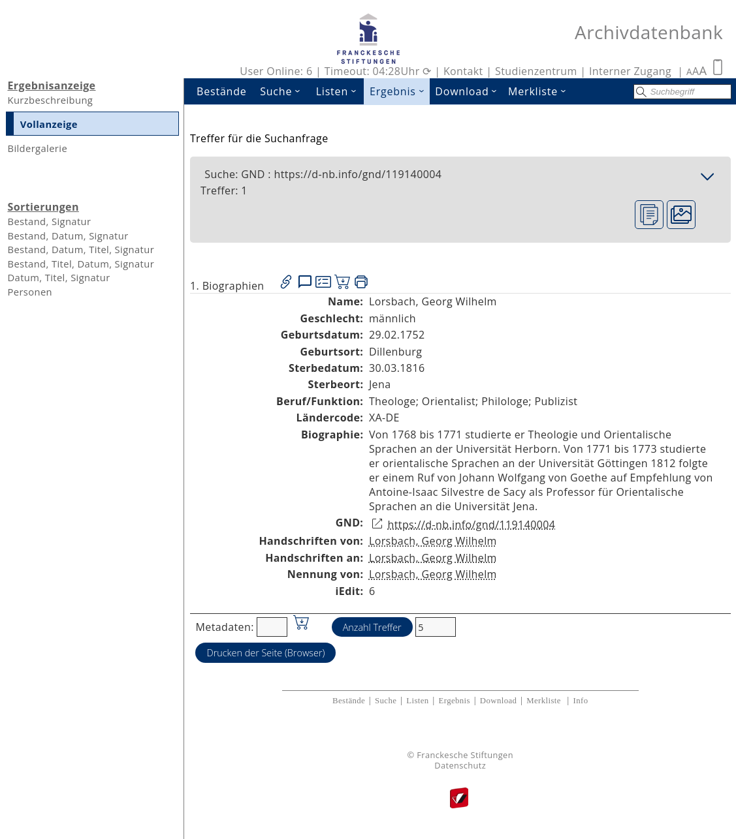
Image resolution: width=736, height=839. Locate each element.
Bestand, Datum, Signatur (67, 235)
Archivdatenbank (649, 32)
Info (580, 700)
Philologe (504, 401)
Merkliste (539, 91)
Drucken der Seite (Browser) (265, 653)
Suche (284, 91)
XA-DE (384, 417)
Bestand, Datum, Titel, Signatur (80, 249)
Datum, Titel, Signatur (58, 277)
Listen (340, 91)
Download (468, 91)
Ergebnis (400, 91)
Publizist (556, 401)
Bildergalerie (37, 148)
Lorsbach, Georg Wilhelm (433, 541)
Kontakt (463, 71)
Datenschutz (460, 765)
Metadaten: (224, 627)
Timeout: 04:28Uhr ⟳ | (384, 71)
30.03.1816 (397, 368)
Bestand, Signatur (49, 221)
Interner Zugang (630, 71)
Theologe (392, 401)
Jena (380, 384)
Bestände (222, 91)
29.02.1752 (397, 335)
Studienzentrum (536, 71)
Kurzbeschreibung (50, 99)
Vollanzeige (49, 123)
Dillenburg (395, 351)
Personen (29, 291)
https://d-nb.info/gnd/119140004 (471, 524)
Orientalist (448, 401)
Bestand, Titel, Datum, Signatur (80, 263)
